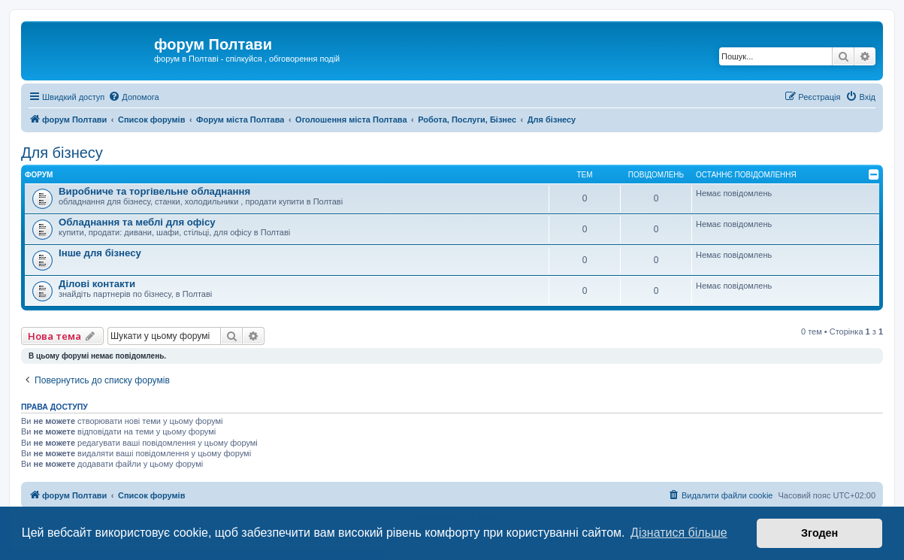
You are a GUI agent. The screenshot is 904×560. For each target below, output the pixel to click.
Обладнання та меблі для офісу (137, 222)
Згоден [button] (819, 533)
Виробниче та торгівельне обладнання (154, 191)
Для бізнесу (62, 152)
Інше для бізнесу (100, 253)
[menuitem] (133, 97)
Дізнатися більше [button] (678, 532)
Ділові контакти (97, 283)
